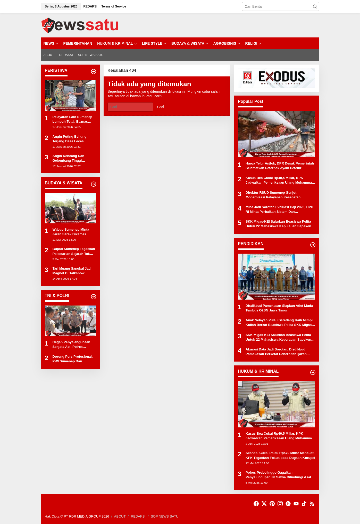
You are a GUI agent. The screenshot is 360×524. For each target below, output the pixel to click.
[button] (315, 6)
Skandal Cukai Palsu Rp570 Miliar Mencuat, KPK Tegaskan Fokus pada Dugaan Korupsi (280, 455)
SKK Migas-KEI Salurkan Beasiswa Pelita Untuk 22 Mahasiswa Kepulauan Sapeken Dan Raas (278, 224)
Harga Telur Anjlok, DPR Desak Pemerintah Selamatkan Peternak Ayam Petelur (280, 165)
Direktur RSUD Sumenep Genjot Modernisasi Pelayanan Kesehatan (273, 195)
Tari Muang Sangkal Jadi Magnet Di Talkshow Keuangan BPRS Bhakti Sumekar (72, 271)
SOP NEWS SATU (164, 516)
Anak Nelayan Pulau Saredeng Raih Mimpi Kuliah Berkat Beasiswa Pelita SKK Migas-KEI (279, 322)
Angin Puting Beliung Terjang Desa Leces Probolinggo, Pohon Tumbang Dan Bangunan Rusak (72, 139)
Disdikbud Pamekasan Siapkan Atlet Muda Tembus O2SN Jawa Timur (279, 308)
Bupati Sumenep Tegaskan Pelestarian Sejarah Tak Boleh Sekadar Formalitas (74, 251)
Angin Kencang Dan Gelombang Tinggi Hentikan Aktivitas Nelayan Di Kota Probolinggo (74, 158)
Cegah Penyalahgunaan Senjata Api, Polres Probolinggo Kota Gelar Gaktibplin (71, 344)
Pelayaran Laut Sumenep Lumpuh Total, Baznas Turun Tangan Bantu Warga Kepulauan (74, 119)
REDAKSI (138, 516)
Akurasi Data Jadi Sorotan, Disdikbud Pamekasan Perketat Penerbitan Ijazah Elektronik (276, 351)
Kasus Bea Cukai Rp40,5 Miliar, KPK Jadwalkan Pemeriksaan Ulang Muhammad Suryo (280, 180)
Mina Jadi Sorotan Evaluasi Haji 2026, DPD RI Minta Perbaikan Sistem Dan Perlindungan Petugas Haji (279, 209)
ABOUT (120, 516)
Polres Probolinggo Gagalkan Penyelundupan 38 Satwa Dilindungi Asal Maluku (278, 475)
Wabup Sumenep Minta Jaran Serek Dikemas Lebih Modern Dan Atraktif (73, 232)
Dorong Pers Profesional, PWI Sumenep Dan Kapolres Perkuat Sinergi (73, 359)
